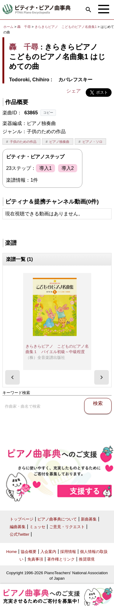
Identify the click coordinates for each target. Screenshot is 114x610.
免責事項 (35, 559)
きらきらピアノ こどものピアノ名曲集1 (66, 27)
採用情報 (68, 551)
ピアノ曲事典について (57, 519)
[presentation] (12, 377)
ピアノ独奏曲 (59, 141)
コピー (48, 112)
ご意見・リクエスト (67, 526)
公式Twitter (19, 534)
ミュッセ (37, 526)
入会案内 (48, 551)
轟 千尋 (24, 27)
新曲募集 (89, 519)
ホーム (8, 27)
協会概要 (28, 551)
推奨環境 (87, 559)
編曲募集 (18, 526)
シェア (73, 90)
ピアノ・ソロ (92, 141)
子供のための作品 (23, 141)
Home (11, 551)
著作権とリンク (61, 559)
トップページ (21, 519)
